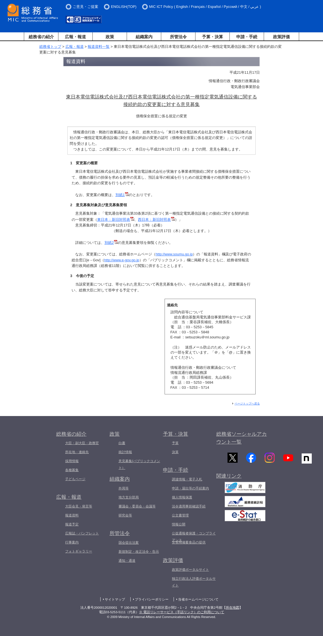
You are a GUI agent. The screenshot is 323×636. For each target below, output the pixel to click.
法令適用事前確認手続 (189, 506)
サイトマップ (115, 599)
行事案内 (72, 542)
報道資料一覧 (99, 46)
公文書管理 (180, 515)
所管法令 (178, 36)
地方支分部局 (129, 497)
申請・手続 (246, 36)
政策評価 (281, 36)
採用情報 (72, 461)
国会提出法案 (129, 543)
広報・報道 (75, 36)
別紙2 (109, 243)
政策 (110, 36)
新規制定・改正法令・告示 (139, 552)
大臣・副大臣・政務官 (82, 443)
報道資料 (72, 515)
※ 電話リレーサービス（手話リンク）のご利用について (181, 612)
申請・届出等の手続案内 (190, 488)
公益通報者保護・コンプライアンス (194, 536)
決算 (175, 452)
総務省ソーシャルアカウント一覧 (241, 438)
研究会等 (125, 515)
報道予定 (72, 524)
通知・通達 (127, 561)
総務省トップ (50, 46)
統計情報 (125, 452)
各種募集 (72, 470)
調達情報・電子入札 (187, 479)
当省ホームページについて (198, 599)
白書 (122, 443)
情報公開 (178, 524)
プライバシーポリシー (152, 599)
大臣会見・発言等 (78, 506)
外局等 (124, 488)
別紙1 (120, 195)
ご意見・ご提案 (85, 7)
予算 (175, 443)
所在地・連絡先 (77, 452)
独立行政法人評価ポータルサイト (194, 582)
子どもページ (75, 479)
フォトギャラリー (78, 551)
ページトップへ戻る (247, 403)
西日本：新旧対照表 (154, 219)
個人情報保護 (182, 497)
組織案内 (144, 36)
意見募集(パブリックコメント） (139, 464)
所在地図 (232, 607)
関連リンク (229, 477)
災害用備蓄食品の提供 (189, 542)
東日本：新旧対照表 (113, 219)
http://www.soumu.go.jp (174, 254)
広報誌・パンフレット (82, 533)
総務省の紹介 (41, 36)
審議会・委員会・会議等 (137, 506)
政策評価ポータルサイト (190, 570)
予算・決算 (212, 36)
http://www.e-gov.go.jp (121, 260)
